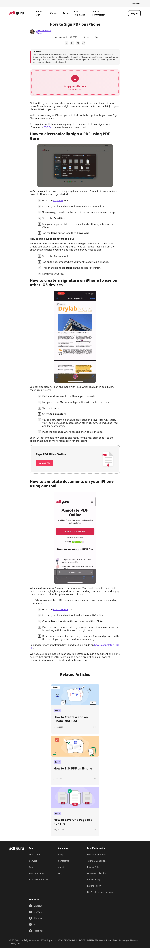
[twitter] (66, 43)
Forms (66, 13)
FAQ (60, 873)
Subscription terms (96, 854)
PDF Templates (79, 13)
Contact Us (136, 3)
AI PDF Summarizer (98, 13)
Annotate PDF (60, 609)
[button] (75, 82)
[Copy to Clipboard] (83, 43)
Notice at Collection (96, 873)
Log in (134, 13)
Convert (54, 13)
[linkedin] (72, 43)
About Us (62, 867)
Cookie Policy (93, 879)
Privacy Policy (94, 867)
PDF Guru (48, 127)
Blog (60, 854)
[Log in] (134, 13)
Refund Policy (94, 885)
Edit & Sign (39, 13)
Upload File (44, 463)
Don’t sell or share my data (100, 892)
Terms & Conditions (97, 860)
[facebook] (78, 43)
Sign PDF (58, 200)
